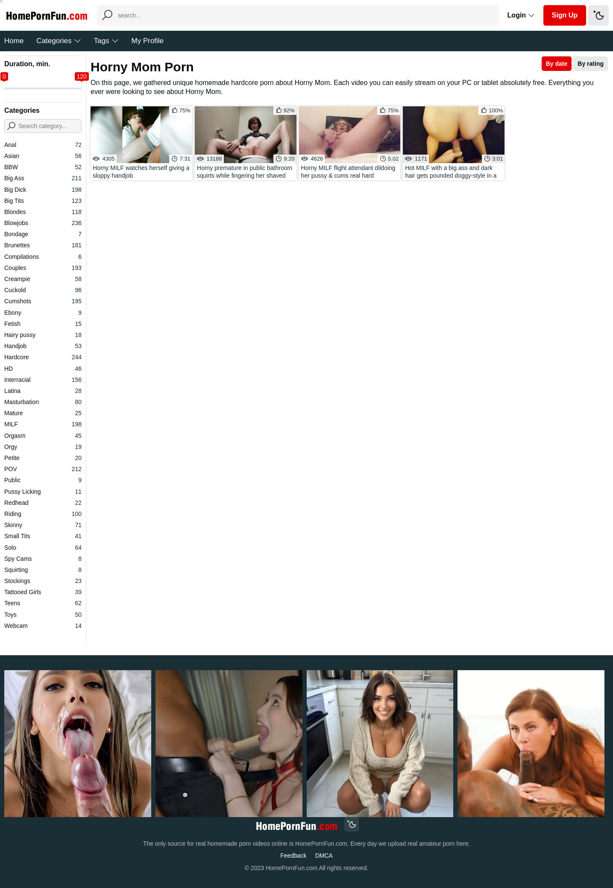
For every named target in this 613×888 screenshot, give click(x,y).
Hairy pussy (43, 335)
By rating (591, 63)
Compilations (43, 257)
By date (557, 63)
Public (43, 480)
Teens (43, 603)
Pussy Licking (43, 491)
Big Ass (43, 178)
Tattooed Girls (43, 592)
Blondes (43, 212)
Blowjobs (43, 223)
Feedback (293, 855)
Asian (43, 156)
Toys (43, 614)
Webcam (43, 626)
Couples (43, 268)
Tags (106, 41)
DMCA (324, 855)
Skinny (43, 525)
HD (43, 368)
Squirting (43, 570)
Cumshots (43, 301)
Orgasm (43, 436)
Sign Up (565, 15)
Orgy (43, 447)
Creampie (43, 279)
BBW (43, 167)
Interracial (43, 380)
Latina (43, 391)
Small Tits (43, 536)
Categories (58, 41)
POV (43, 469)
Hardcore (43, 357)
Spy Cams (43, 559)
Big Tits (43, 201)
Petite (43, 458)
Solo (43, 547)
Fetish (43, 324)
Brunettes (43, 245)
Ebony (43, 313)
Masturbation (43, 402)
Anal (43, 145)
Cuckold (43, 290)
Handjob (43, 346)
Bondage (43, 234)
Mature (43, 413)
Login (521, 15)
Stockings (43, 581)
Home (13, 41)
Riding (43, 514)
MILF (43, 424)
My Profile (148, 41)
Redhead (43, 503)
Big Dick (43, 189)
